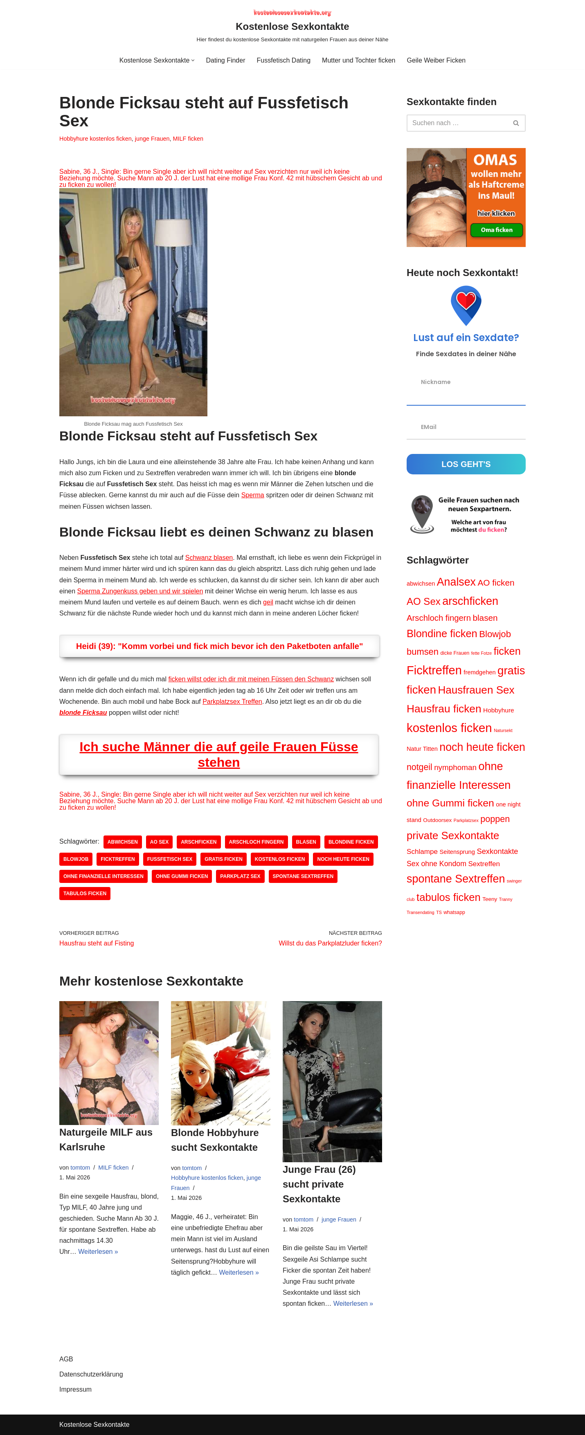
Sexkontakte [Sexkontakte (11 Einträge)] (497, 851)
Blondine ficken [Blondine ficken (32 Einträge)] (442, 633)
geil (268, 602)
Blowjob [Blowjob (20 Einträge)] (495, 634)
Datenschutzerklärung (91, 1374)
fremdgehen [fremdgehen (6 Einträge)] (479, 672)
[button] (192, 60)
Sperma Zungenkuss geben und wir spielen (140, 591)
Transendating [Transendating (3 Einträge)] (420, 912)
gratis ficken (223, 859)
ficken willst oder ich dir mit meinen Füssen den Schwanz (251, 679)
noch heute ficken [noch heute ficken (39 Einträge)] (482, 747)
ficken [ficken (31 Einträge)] (507, 651)
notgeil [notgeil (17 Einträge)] (419, 767)
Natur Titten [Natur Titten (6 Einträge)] (422, 749)
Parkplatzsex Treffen (232, 701)
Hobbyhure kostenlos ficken (95, 138)
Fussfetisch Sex (170, 859)
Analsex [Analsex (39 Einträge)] (456, 582)
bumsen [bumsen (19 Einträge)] (423, 652)
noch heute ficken (343, 859)
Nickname (436, 382)
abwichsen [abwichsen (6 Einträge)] (421, 583)
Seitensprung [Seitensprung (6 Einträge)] (457, 852)
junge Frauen (152, 138)
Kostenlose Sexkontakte (94, 1424)
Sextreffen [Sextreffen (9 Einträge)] (484, 864)
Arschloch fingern (256, 842)
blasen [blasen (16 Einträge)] (485, 617)
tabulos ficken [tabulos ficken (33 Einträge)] (448, 897)
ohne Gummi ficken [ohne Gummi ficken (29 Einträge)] (450, 802)
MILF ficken (188, 138)
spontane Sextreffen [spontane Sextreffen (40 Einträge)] (456, 879)
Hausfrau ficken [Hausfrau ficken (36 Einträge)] (444, 709)
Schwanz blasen (209, 557)
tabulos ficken (84, 893)
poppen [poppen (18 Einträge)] (495, 819)
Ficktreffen (118, 859)
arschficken (198, 842)
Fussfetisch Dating (283, 60)
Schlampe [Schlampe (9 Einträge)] (422, 852)
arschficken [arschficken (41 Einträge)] (470, 601)
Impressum (75, 1389)
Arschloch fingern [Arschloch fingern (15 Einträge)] (439, 617)
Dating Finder (225, 60)
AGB (66, 1359)
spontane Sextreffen (303, 876)
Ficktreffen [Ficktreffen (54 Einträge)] (434, 670)
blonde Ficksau (83, 712)
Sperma (252, 495)
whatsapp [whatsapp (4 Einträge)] (454, 912)
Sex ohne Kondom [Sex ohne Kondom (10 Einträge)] (436, 864)
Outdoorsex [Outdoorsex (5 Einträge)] (437, 820)
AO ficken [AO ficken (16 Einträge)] (495, 582)
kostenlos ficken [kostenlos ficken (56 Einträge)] (449, 727)
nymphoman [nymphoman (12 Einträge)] (455, 767)
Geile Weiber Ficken (436, 60)
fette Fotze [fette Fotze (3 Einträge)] (481, 653)
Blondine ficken (351, 842)
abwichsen (123, 842)
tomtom (80, 1167)
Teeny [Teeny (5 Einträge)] (489, 899)
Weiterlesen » (98, 1251)
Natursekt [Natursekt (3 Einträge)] (503, 730)
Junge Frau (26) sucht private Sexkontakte (319, 1184)
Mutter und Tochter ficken (358, 60)
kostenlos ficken (280, 859)
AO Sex (159, 842)
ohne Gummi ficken (182, 876)
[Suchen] (457, 123)
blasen (306, 842)
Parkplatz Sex (240, 876)
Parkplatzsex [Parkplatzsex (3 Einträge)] (466, 820)
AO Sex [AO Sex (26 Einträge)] (424, 601)
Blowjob (75, 859)
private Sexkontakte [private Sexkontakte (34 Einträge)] (453, 835)
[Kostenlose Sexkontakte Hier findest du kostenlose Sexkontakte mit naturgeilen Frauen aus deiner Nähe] (293, 25)
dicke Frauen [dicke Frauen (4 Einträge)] (454, 653)
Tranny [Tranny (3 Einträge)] (506, 899)
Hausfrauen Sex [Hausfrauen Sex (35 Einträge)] (476, 690)
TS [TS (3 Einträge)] (439, 912)
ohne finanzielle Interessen (103, 876)
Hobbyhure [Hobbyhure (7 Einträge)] (498, 710)
